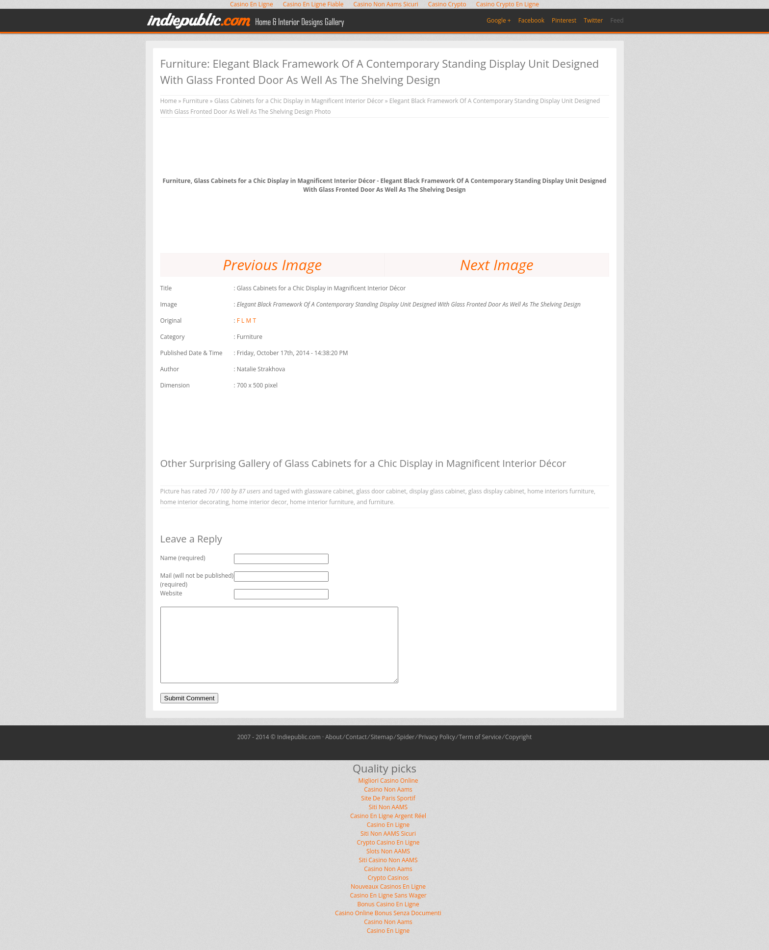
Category (172, 337)
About (333, 751)
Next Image (497, 265)
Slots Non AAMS (388, 866)
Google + (499, 20)
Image (168, 304)
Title (166, 288)
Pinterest (564, 20)
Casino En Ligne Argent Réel (388, 830)
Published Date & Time (191, 353)
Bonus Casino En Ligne (388, 919)
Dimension (175, 385)
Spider (405, 751)
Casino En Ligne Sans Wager (388, 910)
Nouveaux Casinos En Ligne (388, 901)
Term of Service (480, 751)
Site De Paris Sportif (388, 813)
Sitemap (382, 751)
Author (169, 369)
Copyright (518, 751)
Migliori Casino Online (388, 795)
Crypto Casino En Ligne (388, 857)
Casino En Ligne (388, 839)
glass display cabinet (496, 491)
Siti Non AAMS (388, 822)
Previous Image (272, 265)
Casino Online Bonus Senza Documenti (388, 928)
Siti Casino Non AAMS (388, 875)
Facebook (531, 20)
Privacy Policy (436, 751)
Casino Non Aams (388, 804)
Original (171, 320)
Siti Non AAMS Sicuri (388, 848)
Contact (356, 751)
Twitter (593, 20)
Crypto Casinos (388, 892)
